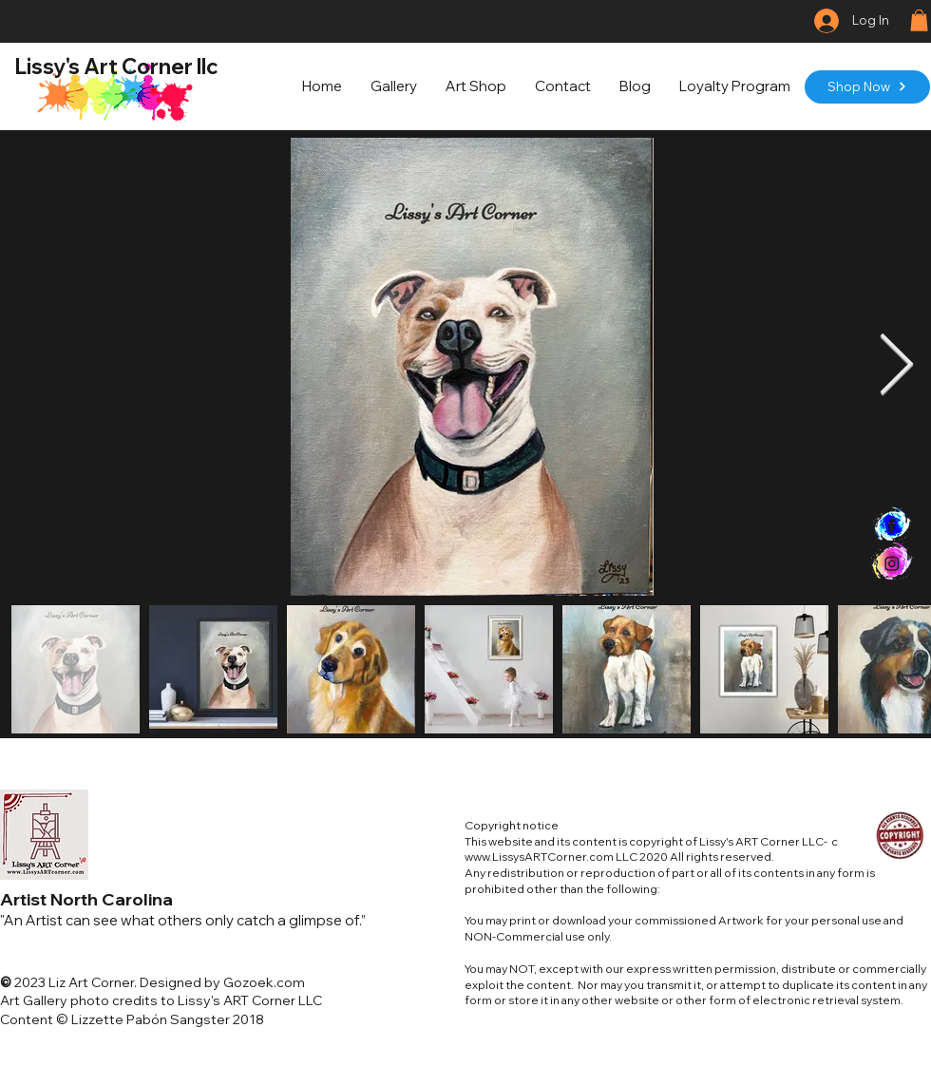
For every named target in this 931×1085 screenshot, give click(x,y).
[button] (919, 20)
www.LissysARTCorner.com (539, 856)
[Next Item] (896, 366)
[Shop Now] (867, 87)
